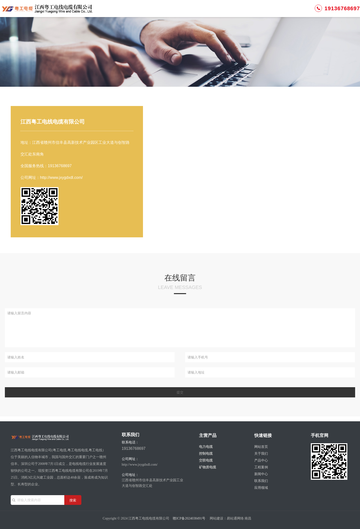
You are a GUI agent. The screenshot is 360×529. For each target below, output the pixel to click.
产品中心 (179, 12)
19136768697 (308, 12)
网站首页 (126, 12)
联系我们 (259, 12)
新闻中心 (233, 12)
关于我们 (153, 12)
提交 (180, 392)
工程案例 (206, 12)
